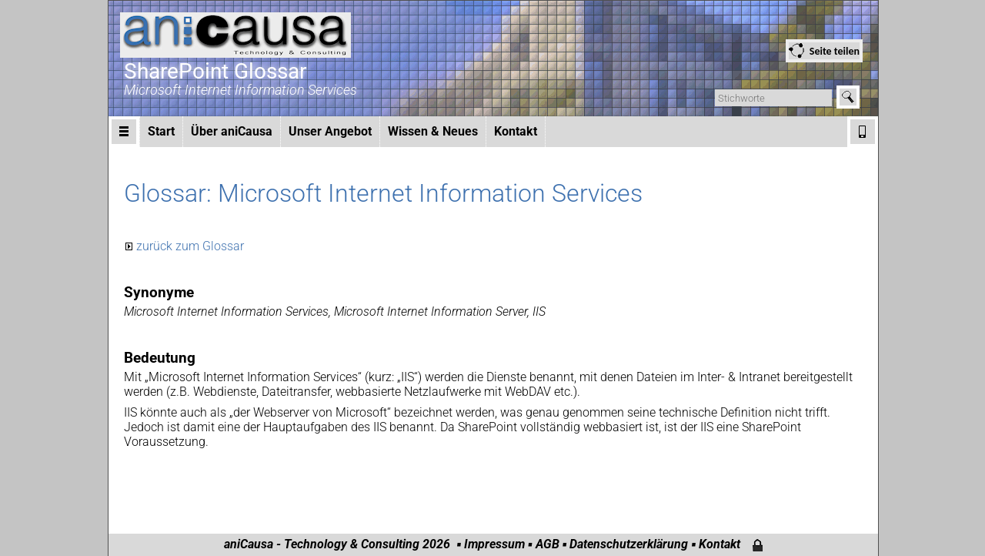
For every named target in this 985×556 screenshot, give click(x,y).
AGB (547, 544)
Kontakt (515, 131)
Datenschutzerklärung (628, 544)
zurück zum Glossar (190, 246)
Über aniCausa (231, 131)
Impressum (494, 544)
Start (161, 131)
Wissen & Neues (433, 131)
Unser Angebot (330, 131)
